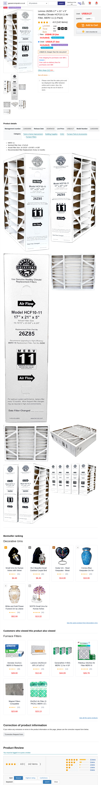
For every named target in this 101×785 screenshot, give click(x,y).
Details (41, 60)
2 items (92, 765)
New (52, 36)
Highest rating (30, 778)
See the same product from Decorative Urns (82, 623)
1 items (92, 767)
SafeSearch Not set (71, 3)
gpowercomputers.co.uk (16, 3)
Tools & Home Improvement (33, 134)
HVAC (62, 134)
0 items (92, 770)
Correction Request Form (14, 734)
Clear (56, 782)
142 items (33, 764)
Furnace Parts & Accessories (77, 134)
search (61, 3)
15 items (93, 759)
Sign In (79, 3)
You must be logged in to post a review (16, 753)
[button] (96, 3)
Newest (18, 778)
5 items (92, 762)
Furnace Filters (31, 137)
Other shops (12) (46, 70)
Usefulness (44, 778)
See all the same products (88, 718)
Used (54, 45)
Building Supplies (51, 134)
